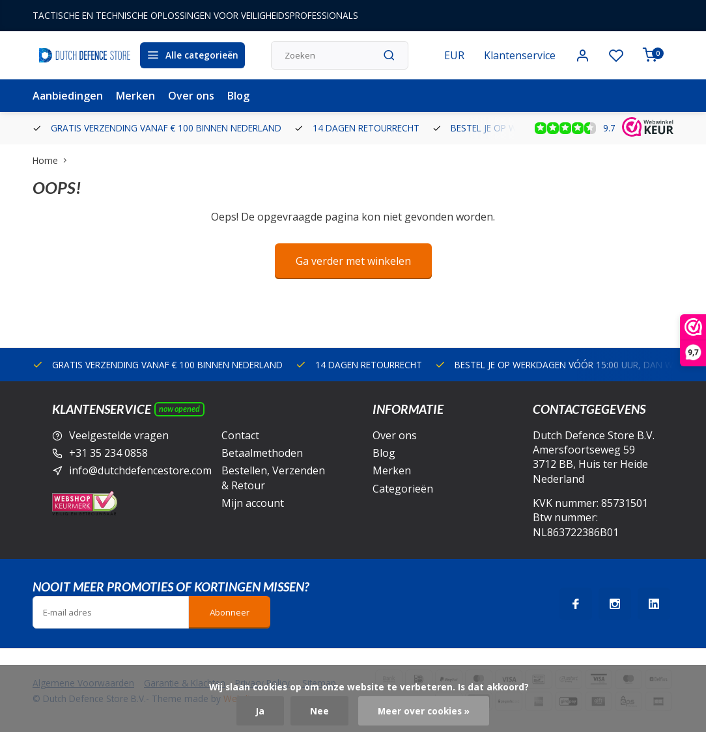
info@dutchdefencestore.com (140, 470)
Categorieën (403, 488)
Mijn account (252, 503)
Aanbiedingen (68, 95)
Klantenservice (520, 55)
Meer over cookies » (424, 711)
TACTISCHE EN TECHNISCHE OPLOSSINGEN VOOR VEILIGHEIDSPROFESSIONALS (195, 15)
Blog (238, 95)
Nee (319, 711)
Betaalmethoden (262, 453)
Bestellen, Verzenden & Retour (273, 477)
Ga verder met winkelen (353, 261)
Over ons (191, 95)
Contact (240, 435)
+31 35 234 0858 (108, 453)
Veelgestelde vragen (119, 435)
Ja (260, 711)
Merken (135, 95)
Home (52, 160)
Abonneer (229, 612)
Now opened (179, 409)
